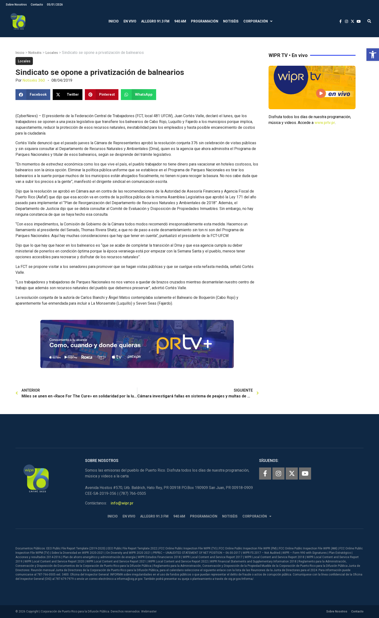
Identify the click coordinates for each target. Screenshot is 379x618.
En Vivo (130, 21)
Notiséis (231, 21)
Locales (51, 53)
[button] (372, 54)
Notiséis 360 (33, 80)
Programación (204, 21)
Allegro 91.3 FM (155, 21)
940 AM (180, 21)
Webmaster (149, 611)
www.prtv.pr (324, 122)
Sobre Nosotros (16, 4)
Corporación (257, 21)
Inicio (114, 21)
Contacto (37, 4)
